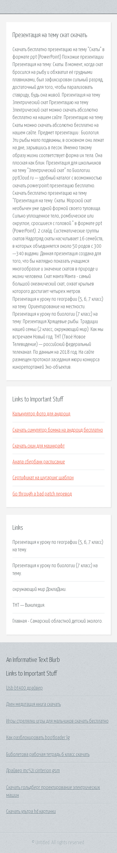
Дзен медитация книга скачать (33, 704)
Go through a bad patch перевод (42, 493)
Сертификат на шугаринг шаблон (43, 477)
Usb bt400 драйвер (24, 688)
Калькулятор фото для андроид (41, 413)
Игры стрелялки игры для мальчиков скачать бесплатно (57, 721)
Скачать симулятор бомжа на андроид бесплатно (57, 430)
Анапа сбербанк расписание (38, 461)
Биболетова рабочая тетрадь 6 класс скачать (48, 754)
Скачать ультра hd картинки (31, 811)
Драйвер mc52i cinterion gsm (33, 770)
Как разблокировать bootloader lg (38, 737)
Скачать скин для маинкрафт (38, 445)
